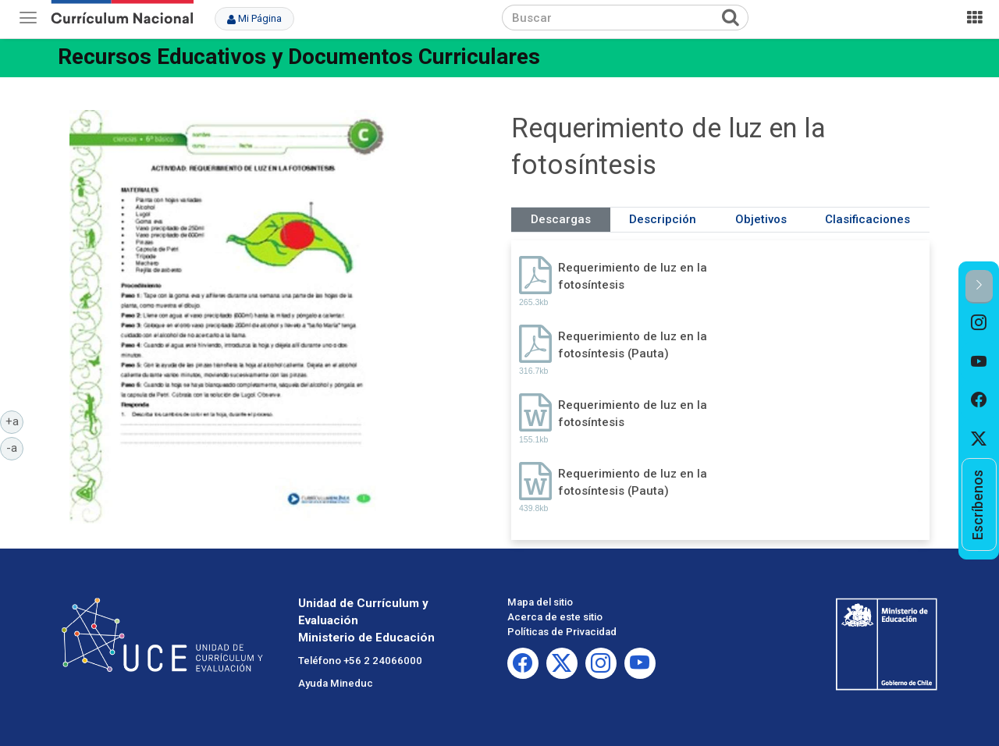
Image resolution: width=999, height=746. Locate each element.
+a (14, 420)
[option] (979, 323)
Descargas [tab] (561, 219)
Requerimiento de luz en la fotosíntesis (632, 276)
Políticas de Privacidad (562, 632)
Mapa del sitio (540, 602)
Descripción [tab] (662, 219)
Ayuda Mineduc (335, 683)
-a (14, 447)
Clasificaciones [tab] (867, 219)
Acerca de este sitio (555, 617)
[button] (979, 287)
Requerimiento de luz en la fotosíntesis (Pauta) (632, 344)
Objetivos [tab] (761, 219)
